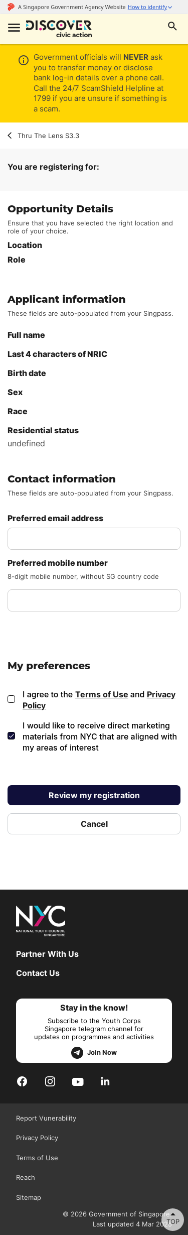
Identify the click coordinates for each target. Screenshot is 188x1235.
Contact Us (38, 973)
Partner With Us (47, 954)
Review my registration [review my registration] (94, 795)
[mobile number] (94, 600)
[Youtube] (78, 1080)
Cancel (94, 824)
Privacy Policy (37, 1138)
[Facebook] (22, 1081)
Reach (25, 1177)
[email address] (94, 539)
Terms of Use (101, 694)
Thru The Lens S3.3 (43, 136)
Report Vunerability (46, 1118)
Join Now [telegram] (94, 1053)
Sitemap (28, 1197)
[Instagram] (50, 1081)
